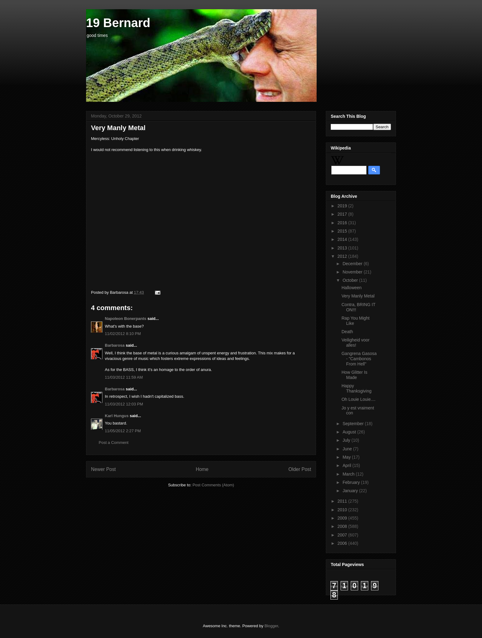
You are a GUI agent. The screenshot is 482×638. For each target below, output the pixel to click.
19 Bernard (118, 23)
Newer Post (103, 469)
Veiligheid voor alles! (355, 342)
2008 (343, 526)
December (352, 263)
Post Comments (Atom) (213, 485)
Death (347, 331)
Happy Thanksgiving (357, 388)
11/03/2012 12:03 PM (124, 404)
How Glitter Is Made (354, 375)
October (350, 280)
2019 (343, 205)
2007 (343, 534)
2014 (343, 239)
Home (202, 469)
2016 (343, 222)
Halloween (352, 287)
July (346, 440)
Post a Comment (113, 442)
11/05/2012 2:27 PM (123, 431)
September (353, 423)
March (349, 474)
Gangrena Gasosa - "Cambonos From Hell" (359, 358)
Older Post (299, 469)
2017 (343, 214)
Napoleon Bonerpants (125, 318)
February (351, 482)
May (347, 457)
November (352, 271)
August (349, 431)
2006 (343, 543)
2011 (343, 501)
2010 (343, 509)
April (347, 465)
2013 (343, 247)
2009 (343, 518)
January (350, 490)
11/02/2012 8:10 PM (123, 333)
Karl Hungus (116, 415)
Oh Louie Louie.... (359, 399)
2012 (343, 256)
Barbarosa (114, 345)
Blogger (271, 626)
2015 (343, 231)
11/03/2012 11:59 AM (124, 377)
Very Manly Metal (358, 295)
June (347, 448)
